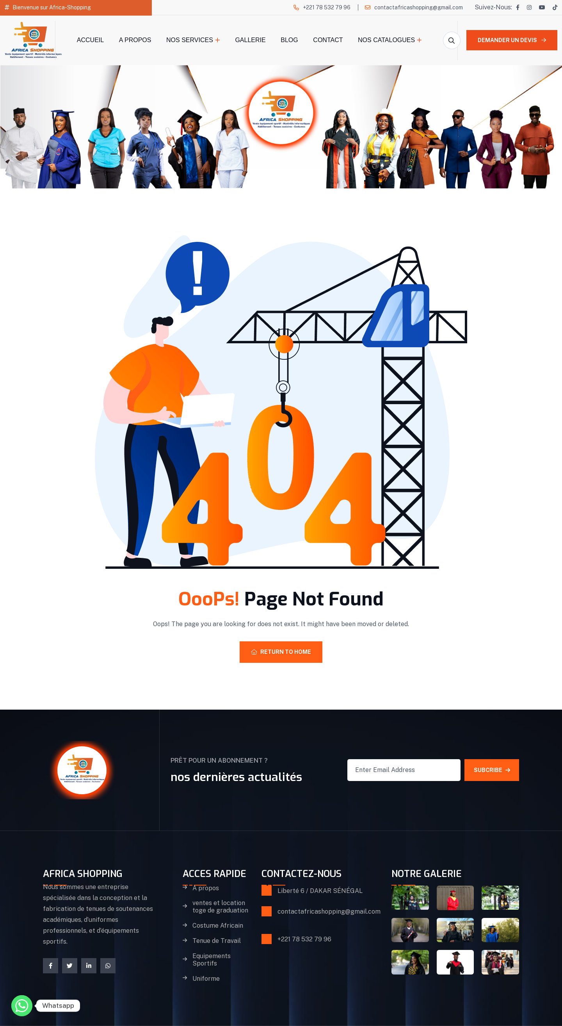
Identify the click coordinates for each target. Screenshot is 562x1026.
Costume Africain (217, 925)
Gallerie (250, 40)
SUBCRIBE (492, 770)
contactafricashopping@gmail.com (418, 7)
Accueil (90, 40)
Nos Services (189, 40)
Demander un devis (512, 40)
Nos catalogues (386, 40)
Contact (328, 40)
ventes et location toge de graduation (220, 907)
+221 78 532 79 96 (326, 7)
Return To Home (281, 652)
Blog (289, 40)
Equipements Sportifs (211, 960)
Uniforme (206, 978)
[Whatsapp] (21, 1005)
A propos (135, 40)
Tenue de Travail (216, 940)
